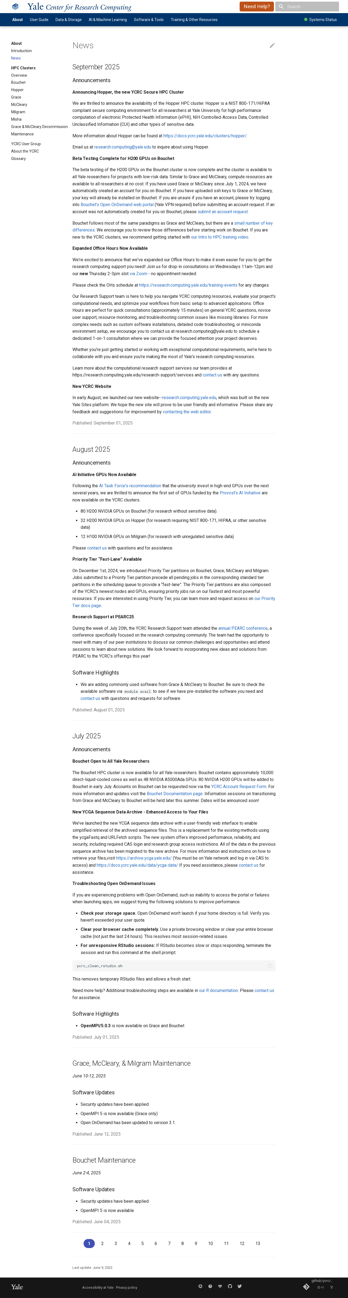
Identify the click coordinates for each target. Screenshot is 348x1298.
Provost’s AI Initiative (240, 492)
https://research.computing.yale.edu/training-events (188, 285)
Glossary (18, 158)
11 (226, 1243)
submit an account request (223, 211)
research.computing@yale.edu (122, 147)
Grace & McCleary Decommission (39, 126)
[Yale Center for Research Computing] (15, 6)
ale (79, 6)
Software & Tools (149, 19)
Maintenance (22, 134)
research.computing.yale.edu (189, 397)
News (16, 58)
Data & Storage (69, 19)
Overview (19, 75)
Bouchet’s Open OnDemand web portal (117, 204)
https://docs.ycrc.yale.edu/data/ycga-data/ (137, 865)
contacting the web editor (187, 411)
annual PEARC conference (243, 628)
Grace (16, 97)
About (17, 19)
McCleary (19, 104)
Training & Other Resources (194, 19)
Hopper (17, 90)
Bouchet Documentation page (175, 793)
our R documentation (218, 990)
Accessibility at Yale (98, 1287)
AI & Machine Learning (108, 19)
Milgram (18, 112)
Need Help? (257, 7)
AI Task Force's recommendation (130, 485)
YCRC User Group (26, 144)
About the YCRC (25, 151)
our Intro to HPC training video (219, 237)
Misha (16, 119)
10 (210, 1243)
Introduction (21, 51)
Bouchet (18, 82)
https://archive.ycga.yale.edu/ (144, 858)
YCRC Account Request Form (238, 786)
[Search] (307, 6)
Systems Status (320, 19)
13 (257, 1243)
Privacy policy (126, 1287)
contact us (212, 375)
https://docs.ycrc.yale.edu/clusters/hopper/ (205, 135)
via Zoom (138, 273)
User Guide (39, 19)
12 (242, 1243)
